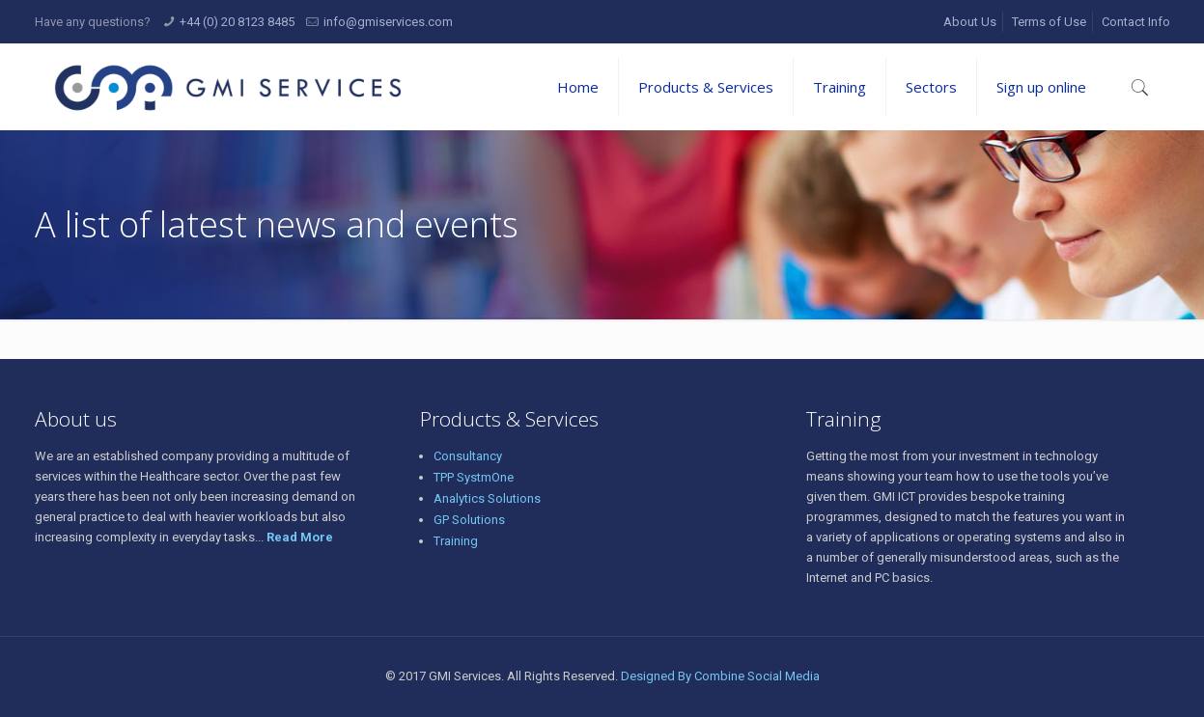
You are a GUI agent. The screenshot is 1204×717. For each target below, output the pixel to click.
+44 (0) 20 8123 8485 (237, 21)
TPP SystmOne (474, 477)
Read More (299, 537)
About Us (969, 21)
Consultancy (468, 456)
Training (456, 541)
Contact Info (1136, 21)
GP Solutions (469, 519)
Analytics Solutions (487, 498)
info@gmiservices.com (388, 21)
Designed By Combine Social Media (720, 676)
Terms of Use (1049, 21)
